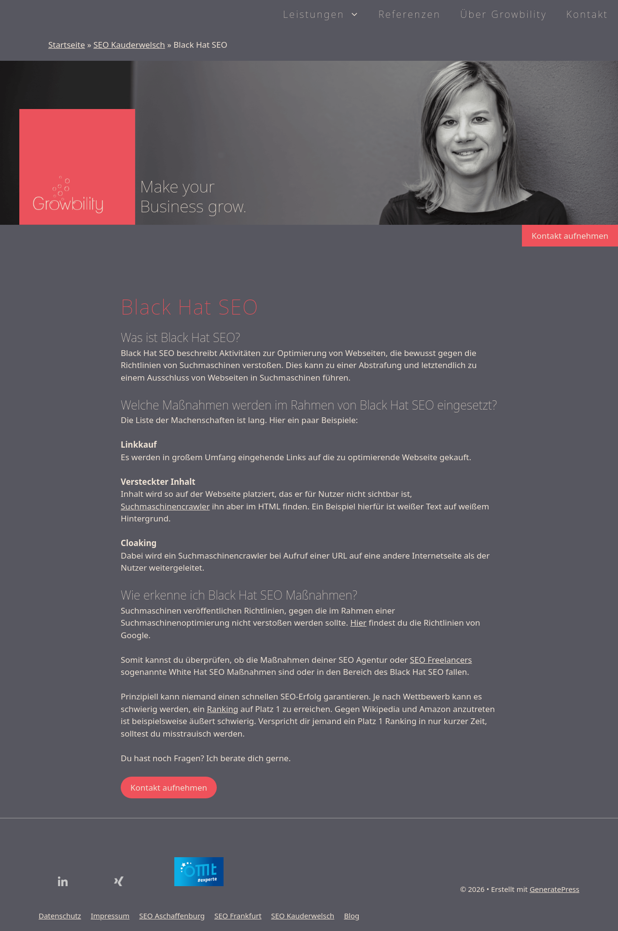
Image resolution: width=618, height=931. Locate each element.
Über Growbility (503, 14)
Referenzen (410, 14)
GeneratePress (554, 889)
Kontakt (587, 14)
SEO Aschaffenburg (172, 915)
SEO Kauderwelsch (129, 44)
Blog (351, 915)
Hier (358, 622)
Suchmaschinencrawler (165, 506)
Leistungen (325, 14)
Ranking (222, 708)
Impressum (110, 915)
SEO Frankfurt (238, 915)
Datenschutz (60, 915)
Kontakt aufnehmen (570, 235)
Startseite (66, 44)
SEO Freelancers (441, 659)
